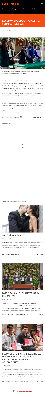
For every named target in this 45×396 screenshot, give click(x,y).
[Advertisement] (22, 182)
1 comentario (16, 254)
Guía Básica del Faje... (12, 235)
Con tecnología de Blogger (22, 391)
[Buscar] (38, 3)
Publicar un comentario (19, 314)
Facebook (5, 9)
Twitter (25, 9)
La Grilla (10, 4)
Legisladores (14, 117)
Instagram (15, 9)
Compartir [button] (37, 117)
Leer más (40, 254)
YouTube (34, 9)
